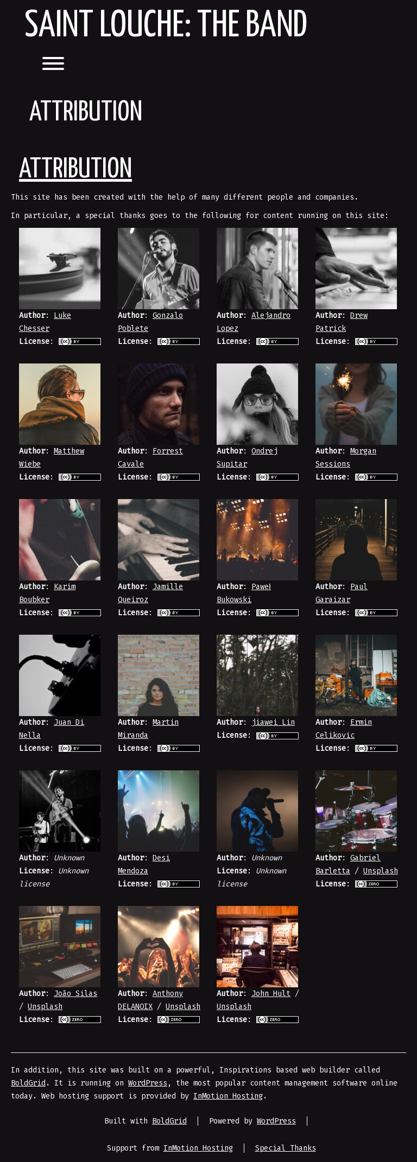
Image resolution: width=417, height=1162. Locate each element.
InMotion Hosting (228, 1096)
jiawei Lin (273, 722)
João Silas (75, 993)
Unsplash (380, 871)
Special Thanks (285, 1148)
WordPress (147, 1083)
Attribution (75, 170)
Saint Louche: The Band (165, 26)
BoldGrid (28, 1083)
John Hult (270, 993)
